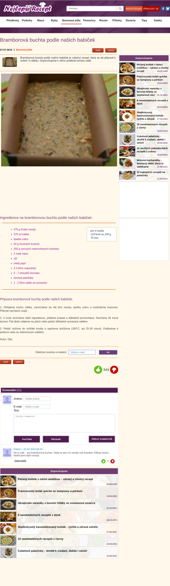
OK (108, 352)
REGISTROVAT (134, 8)
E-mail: (32, 406)
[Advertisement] (144, 239)
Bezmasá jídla (71, 20)
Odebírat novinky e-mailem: (65, 352)
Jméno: (32, 398)
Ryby (54, 20)
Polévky (27, 20)
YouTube (27, 439)
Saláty (158, 20)
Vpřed (111, 50)
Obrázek (56, 439)
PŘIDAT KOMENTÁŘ (102, 439)
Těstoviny (89, 20)
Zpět (98, 50)
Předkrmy (12, 20)
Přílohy (117, 20)
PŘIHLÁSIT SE (151, 8)
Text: (16, 410)
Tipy (144, 20)
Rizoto (103, 20)
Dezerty (131, 20)
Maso (40, 20)
